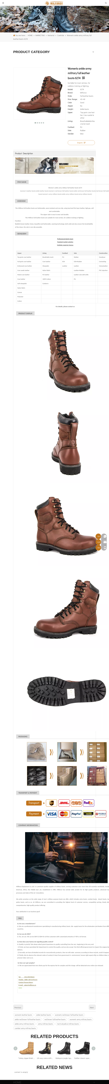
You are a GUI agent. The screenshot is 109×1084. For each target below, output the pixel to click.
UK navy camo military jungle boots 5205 (45, 1058)
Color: (70, 102)
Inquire (81, 142)
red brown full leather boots (55, 1019)
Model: (70, 89)
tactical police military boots (68, 1024)
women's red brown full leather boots (69, 1015)
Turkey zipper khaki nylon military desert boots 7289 (26, 1058)
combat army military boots (25, 1028)
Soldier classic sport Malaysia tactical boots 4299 (82, 1058)
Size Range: (72, 99)
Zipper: (70, 106)
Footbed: (71, 127)
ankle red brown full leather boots (27, 1019)
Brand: (70, 92)
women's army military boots (81, 1019)
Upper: (70, 112)
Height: (70, 109)
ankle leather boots (43, 1015)
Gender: (71, 133)
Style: (70, 96)
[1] (54, 19)
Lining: (70, 121)
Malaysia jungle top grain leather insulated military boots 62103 (64, 1058)
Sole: (69, 130)
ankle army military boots (24, 1024)
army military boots (45, 1024)
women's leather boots (23, 1015)
